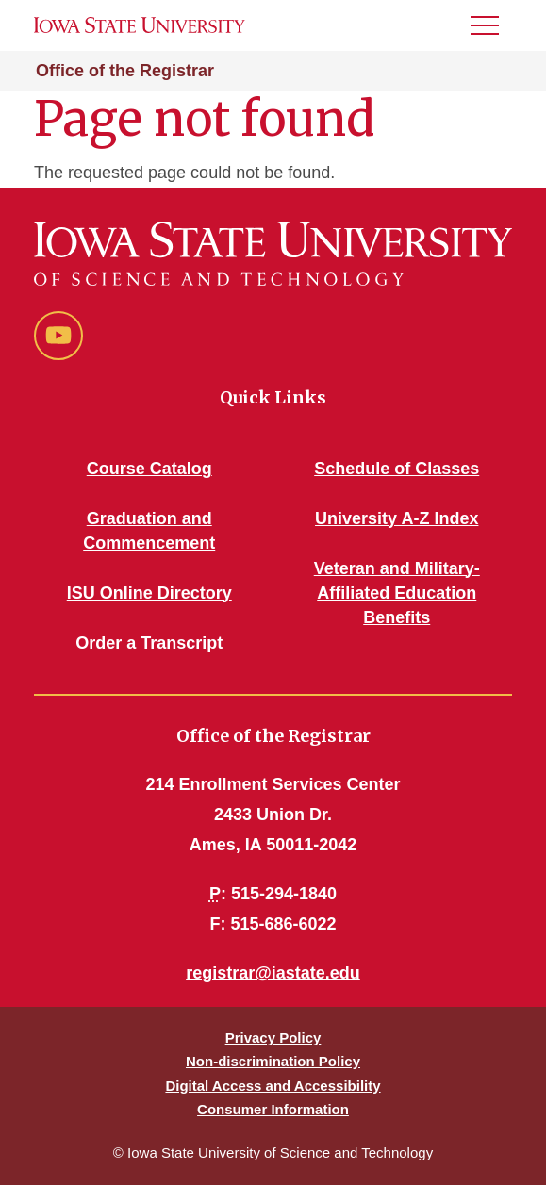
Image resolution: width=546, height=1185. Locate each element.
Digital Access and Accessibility (272, 1086)
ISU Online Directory (149, 593)
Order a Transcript (149, 643)
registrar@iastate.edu (273, 972)
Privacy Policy (273, 1037)
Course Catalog (149, 468)
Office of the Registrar (125, 70)
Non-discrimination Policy (273, 1061)
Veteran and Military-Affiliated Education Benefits (397, 593)
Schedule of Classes (396, 468)
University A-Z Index (396, 518)
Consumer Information (273, 1109)
